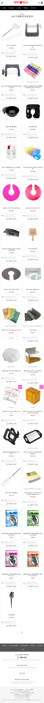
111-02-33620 (26, 691)
